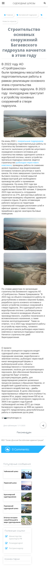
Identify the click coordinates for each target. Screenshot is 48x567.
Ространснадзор (16, 548)
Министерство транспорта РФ (15, 537)
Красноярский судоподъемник (10, 495)
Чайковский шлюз (11, 471)
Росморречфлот (16, 543)
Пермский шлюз (10, 483)
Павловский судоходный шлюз (11, 507)
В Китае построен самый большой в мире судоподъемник (12, 520)
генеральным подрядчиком (30, 141)
